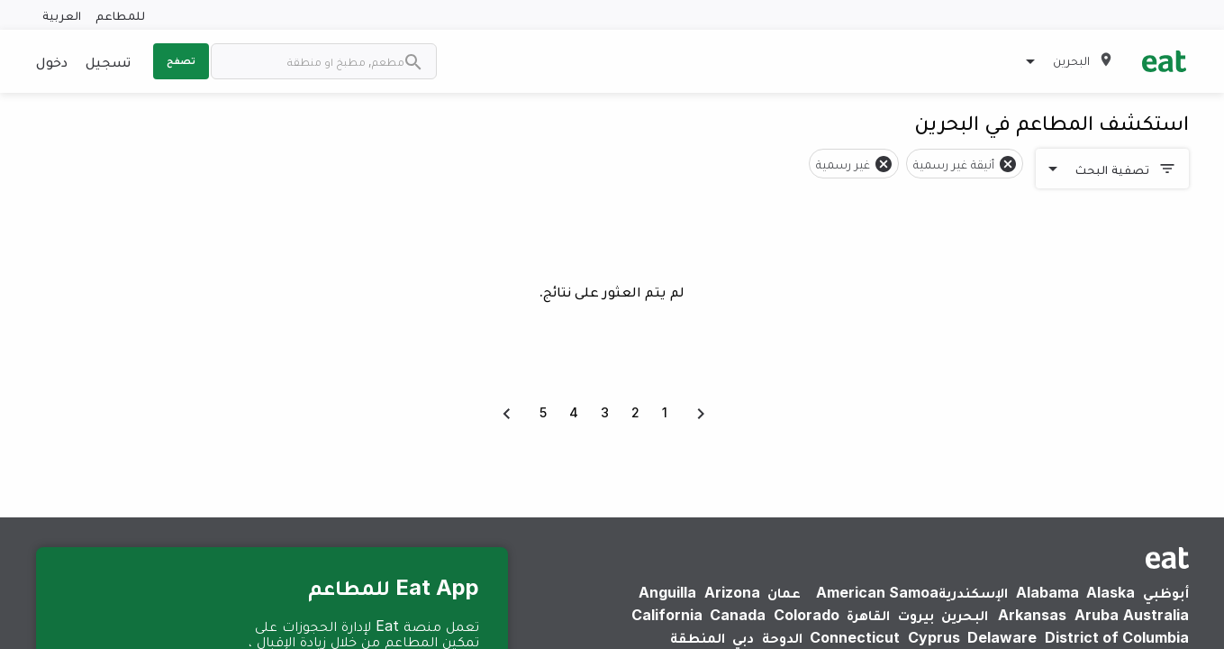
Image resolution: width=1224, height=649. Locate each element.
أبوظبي (1166, 592)
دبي (743, 637)
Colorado (806, 615)
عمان (784, 592)
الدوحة (782, 637)
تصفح (181, 60)
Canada (738, 615)
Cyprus (934, 637)
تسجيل (108, 61)
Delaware (1002, 637)
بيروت (916, 615)
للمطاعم (120, 15)
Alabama (1047, 592)
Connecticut (855, 637)
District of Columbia (1117, 637)
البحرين (964, 615)
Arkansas (1032, 615)
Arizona (732, 592)
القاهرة (868, 615)
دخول (52, 61)
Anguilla (667, 592)
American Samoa (877, 592)
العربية (61, 15)
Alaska (1110, 592)
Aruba (1096, 615)
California (667, 615)
